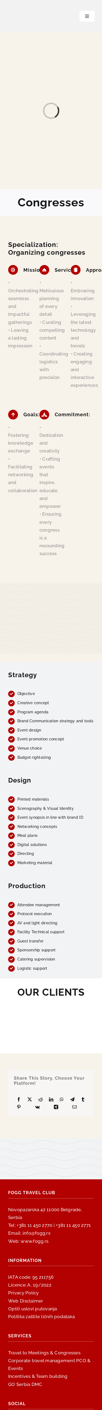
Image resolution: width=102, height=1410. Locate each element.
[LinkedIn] (51, 1099)
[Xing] (56, 1107)
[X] (30, 1099)
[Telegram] (72, 1099)
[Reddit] (40, 1099)
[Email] (74, 1107)
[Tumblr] (83, 1099)
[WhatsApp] (61, 1099)
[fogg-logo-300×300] (21, 5)
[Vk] (37, 1107)
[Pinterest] (19, 1107)
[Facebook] (19, 1099)
